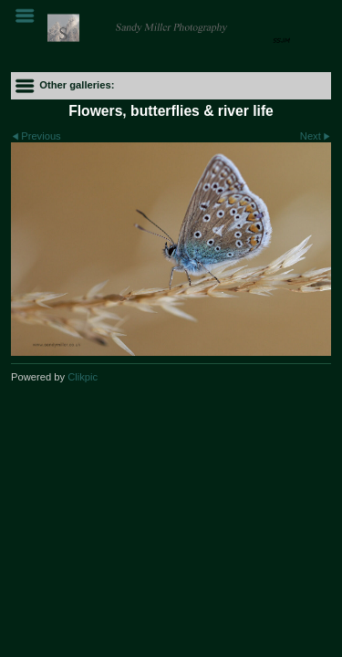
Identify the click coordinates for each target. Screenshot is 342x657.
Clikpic (82, 376)
